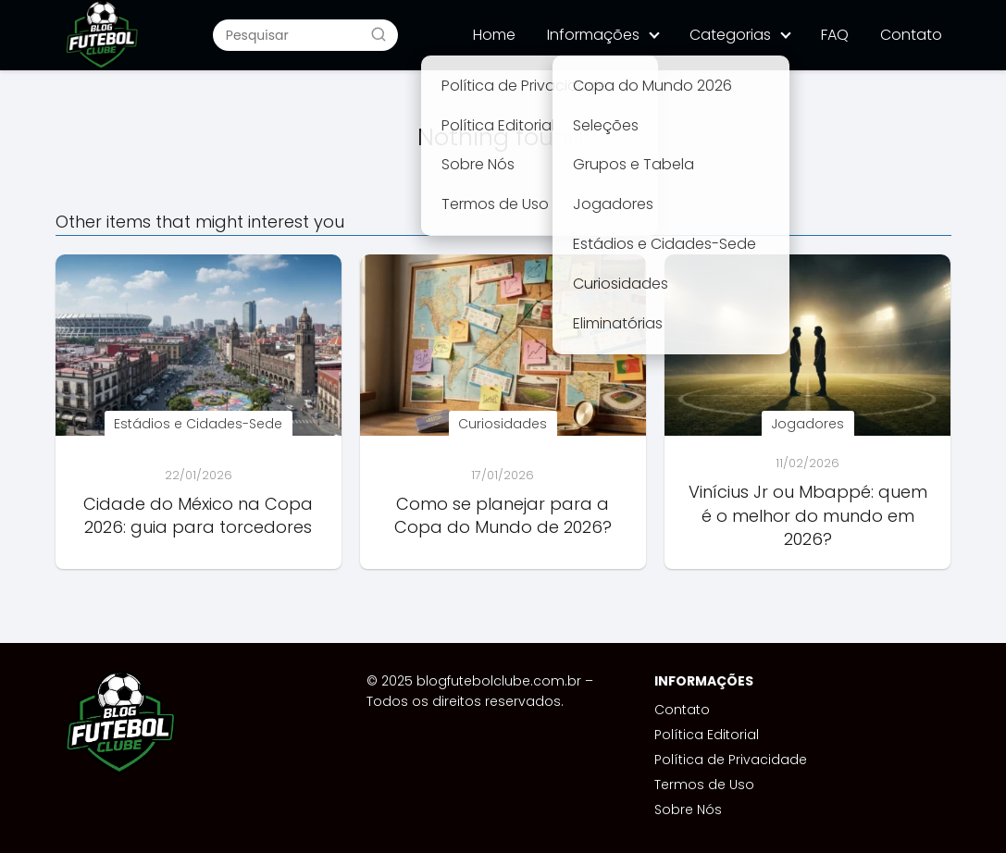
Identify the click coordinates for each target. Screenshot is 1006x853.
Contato (911, 34)
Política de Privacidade (730, 759)
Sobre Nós (688, 809)
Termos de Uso (704, 784)
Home (494, 34)
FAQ (835, 34)
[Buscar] (378, 34)
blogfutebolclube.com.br (498, 681)
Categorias (730, 34)
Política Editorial (706, 734)
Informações (593, 34)
